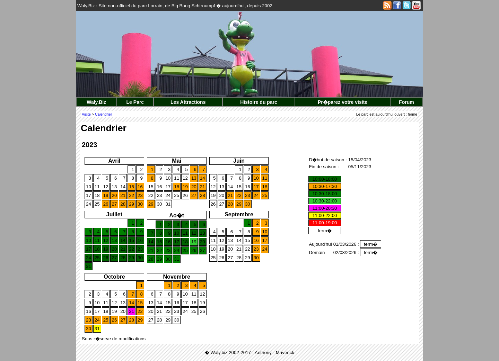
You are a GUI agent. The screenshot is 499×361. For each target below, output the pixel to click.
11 (97, 186)
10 (88, 186)
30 (140, 204)
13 (114, 186)
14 (122, 186)
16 (140, 186)
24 (88, 204)
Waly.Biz (96, 102)
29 (131, 204)
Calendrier (103, 114)
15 (131, 186)
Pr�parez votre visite (342, 102)
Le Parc (135, 102)
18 (97, 195)
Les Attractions (187, 102)
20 (114, 195)
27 (114, 204)
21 (122, 195)
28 (122, 204)
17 (88, 195)
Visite (86, 114)
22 (131, 195)
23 (140, 195)
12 (105, 186)
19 (105, 195)
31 (167, 204)
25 (97, 204)
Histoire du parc (258, 102)
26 (105, 204)
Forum (406, 102)
